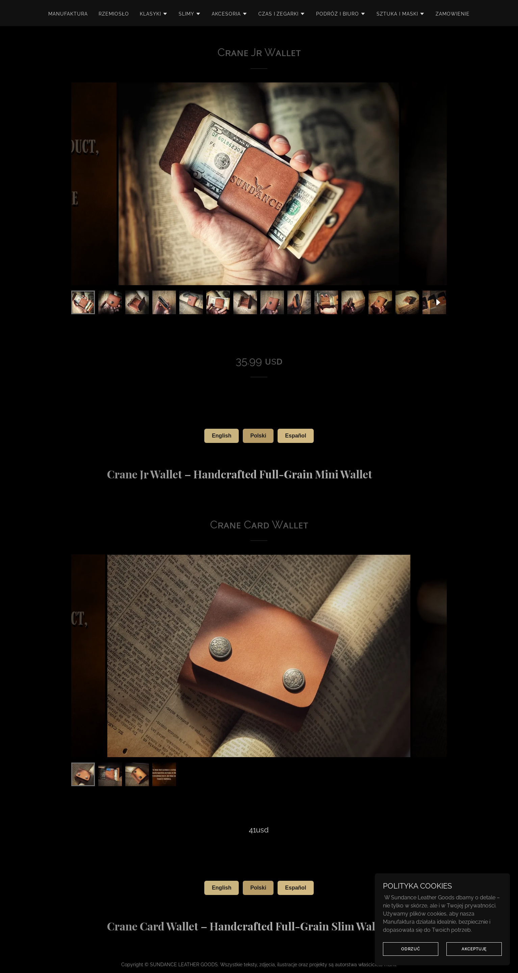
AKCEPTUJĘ (474, 948)
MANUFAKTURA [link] (68, 14)
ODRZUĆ (410, 948)
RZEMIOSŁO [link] (114, 14)
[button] (154, 14)
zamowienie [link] (453, 14)
